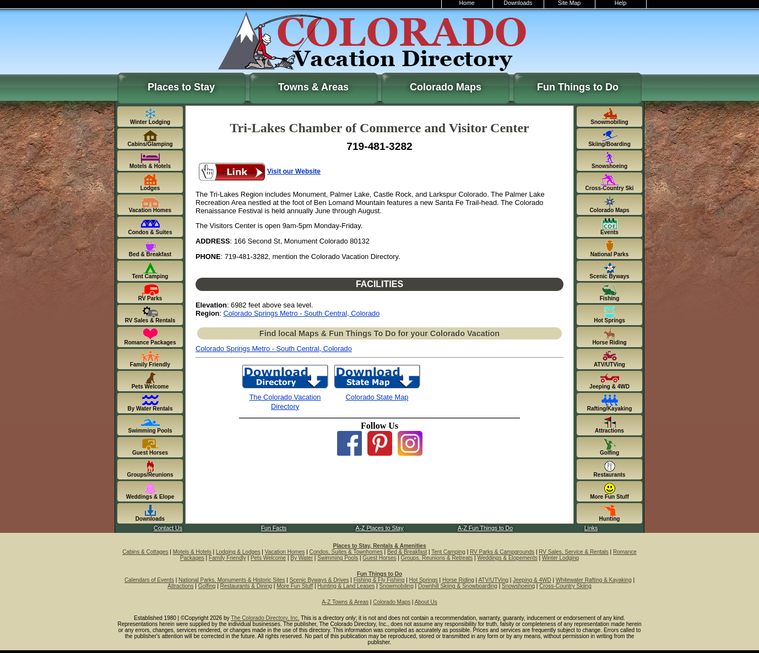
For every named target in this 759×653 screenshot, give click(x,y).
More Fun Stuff (295, 586)
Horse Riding (458, 580)
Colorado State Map (377, 397)
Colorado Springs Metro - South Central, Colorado (302, 313)
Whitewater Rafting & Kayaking (594, 580)
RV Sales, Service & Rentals (574, 552)
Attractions (180, 586)
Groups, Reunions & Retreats (437, 558)
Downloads (518, 3)
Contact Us (168, 528)
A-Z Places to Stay (380, 528)
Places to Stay (181, 87)
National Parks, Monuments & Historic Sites (231, 580)
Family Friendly (227, 558)
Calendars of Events (149, 580)
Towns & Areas (313, 87)
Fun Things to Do (578, 87)
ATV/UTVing (493, 580)
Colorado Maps (445, 87)
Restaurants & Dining (246, 586)
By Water (301, 558)
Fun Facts (274, 528)
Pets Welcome (268, 558)
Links (591, 528)
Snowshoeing (518, 586)
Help (621, 3)
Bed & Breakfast (407, 552)
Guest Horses (379, 558)
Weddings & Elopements (507, 558)
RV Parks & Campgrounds (502, 552)
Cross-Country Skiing (565, 586)
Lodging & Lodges (238, 552)
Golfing (207, 586)
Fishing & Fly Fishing (379, 580)
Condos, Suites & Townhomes (346, 552)
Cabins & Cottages (145, 552)
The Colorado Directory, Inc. (265, 618)
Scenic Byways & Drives (319, 580)
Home (467, 3)
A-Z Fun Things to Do (485, 528)
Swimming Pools (337, 558)
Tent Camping (448, 552)
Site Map (569, 3)
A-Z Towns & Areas (345, 602)
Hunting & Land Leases (346, 586)
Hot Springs (423, 580)
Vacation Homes (285, 552)
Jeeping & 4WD (532, 580)
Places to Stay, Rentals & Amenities (379, 546)
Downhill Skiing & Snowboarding (457, 586)
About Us (426, 602)
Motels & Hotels (192, 552)
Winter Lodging (560, 558)
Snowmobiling (396, 586)
